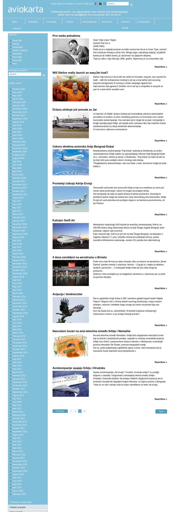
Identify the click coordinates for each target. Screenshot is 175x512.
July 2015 (16, 280)
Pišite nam (88, 4)
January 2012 (18, 418)
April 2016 (17, 250)
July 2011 (16, 438)
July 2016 (16, 240)
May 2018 (16, 168)
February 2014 (19, 336)
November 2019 (19, 112)
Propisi (69, 21)
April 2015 (17, 290)
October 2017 (18, 191)
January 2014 (18, 339)
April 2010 (17, 487)
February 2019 (19, 142)
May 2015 (16, 286)
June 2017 (17, 204)
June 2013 (17, 362)
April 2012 (17, 408)
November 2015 (19, 267)
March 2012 (17, 412)
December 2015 (19, 263)
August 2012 (18, 395)
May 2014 (16, 326)
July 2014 (16, 319)
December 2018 (19, 148)
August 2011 (18, 435)
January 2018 (18, 181)
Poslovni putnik (125, 22)
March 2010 (17, 491)
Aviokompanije (88, 21)
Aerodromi (107, 21)
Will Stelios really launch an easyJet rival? (80, 72)
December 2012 (19, 382)
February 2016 (19, 257)
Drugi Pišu (17, 40)
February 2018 (19, 178)
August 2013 (18, 356)
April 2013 (17, 369)
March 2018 (17, 174)
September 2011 (20, 431)
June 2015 (17, 283)
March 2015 (17, 293)
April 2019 (17, 135)
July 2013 (16, 359)
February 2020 (19, 102)
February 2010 (19, 494)
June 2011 (17, 441)
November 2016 (19, 227)
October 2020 (18, 89)
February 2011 (19, 454)
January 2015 (18, 300)
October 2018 (18, 155)
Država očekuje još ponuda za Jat (75, 109)
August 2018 (18, 158)
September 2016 (20, 234)
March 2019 (17, 138)
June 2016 (17, 244)
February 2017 (19, 217)
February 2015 (19, 296)
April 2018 (17, 171)
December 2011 (19, 421)
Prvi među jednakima (66, 35)
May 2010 (16, 484)
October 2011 (18, 428)
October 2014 (18, 310)
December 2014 (19, 303)
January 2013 (18, 379)
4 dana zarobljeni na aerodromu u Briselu (80, 257)
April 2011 (17, 448)
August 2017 (18, 198)
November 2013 (19, 346)
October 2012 (18, 389)
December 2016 (19, 224)
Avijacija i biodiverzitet (67, 294)
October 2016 (18, 230)
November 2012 (19, 385)
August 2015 (18, 277)
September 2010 (20, 471)
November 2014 (19, 306)
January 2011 (18, 458)
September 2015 (20, 273)
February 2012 (19, 415)
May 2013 (16, 366)
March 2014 (17, 333)
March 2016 (17, 254)
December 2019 (19, 109)
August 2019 (18, 122)
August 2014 (18, 316)
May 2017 (16, 207)
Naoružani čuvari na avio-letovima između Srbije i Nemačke (92, 331)
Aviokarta (33, 21)
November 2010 (19, 464)
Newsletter (68, 4)
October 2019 (18, 115)
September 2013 (20, 352)
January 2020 (18, 105)
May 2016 (16, 247)
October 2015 (18, 270)
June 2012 (17, 402)
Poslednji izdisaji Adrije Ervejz (72, 183)
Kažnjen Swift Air (64, 220)
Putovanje (51, 21)
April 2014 (17, 329)
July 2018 (16, 161)
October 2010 (18, 468)
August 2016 (18, 237)
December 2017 (19, 184)
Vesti (14, 21)
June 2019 (17, 128)
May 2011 (16, 445)
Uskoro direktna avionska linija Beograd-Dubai (83, 146)
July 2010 (16, 477)
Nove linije (17, 57)
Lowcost (16, 28)
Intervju (15, 44)
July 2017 (16, 201)
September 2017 (20, 194)
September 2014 (20, 313)
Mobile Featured (19, 50)
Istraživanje (17, 47)
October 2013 (18, 349)
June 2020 (17, 92)
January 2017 (18, 221)
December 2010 (19, 461)
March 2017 (17, 214)
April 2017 (17, 211)
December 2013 (19, 342)
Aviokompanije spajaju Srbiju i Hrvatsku (79, 368)
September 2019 (20, 119)
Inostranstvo (144, 21)
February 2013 (19, 375)
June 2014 (17, 323)
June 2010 (17, 481)
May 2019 (16, 132)
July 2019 (16, 125)
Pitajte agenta (56, 4)
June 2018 (17, 165)
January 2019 (18, 145)
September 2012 (20, 392)
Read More (160, 67)
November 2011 (19, 425)
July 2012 (16, 398)
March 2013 (17, 372)
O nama (78, 4)
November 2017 (19, 188)
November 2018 (19, 151)
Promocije (16, 60)
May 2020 (16, 95)
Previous (60, 411)
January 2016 (18, 260)
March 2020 (17, 99)
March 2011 (17, 451)
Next (161, 411)
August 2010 (18, 474)
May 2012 (16, 405)
